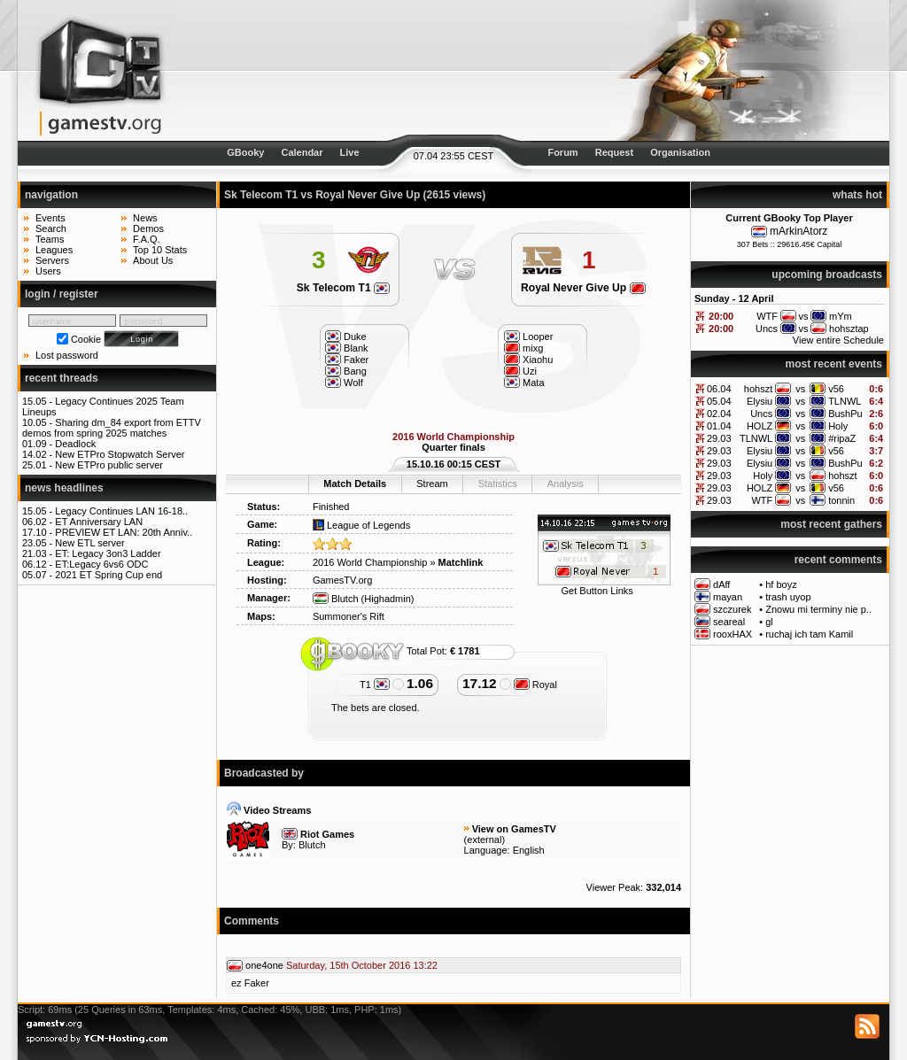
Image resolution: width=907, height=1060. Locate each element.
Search (50, 228)
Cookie (86, 339)
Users (48, 271)
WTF (761, 500)
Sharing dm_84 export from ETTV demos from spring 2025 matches (111, 427)
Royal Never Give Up (583, 288)
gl (769, 621)
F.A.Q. (146, 239)
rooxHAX (732, 634)
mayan (727, 597)
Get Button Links (597, 590)
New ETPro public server (109, 465)
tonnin (841, 500)
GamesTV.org (342, 580)
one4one (264, 965)
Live (350, 152)
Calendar (301, 152)
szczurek (732, 609)
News (145, 218)
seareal (729, 621)
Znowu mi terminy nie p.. (818, 609)
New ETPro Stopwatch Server (119, 454)
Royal (535, 684)
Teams (49, 239)
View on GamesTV (514, 829)
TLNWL (844, 401)
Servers (52, 260)
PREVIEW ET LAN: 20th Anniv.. (123, 532)
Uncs (761, 413)
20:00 (721, 316)
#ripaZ (842, 438)
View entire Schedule (838, 340)
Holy (838, 426)
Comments (251, 921)
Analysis (565, 483)
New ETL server (89, 543)
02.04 (719, 413)
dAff (721, 584)
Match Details (354, 483)
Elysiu (759, 401)
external (484, 839)
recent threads (61, 378)
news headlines (64, 488)
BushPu (845, 413)
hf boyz (780, 584)
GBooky (245, 152)
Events (50, 218)
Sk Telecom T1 (343, 288)
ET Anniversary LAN (99, 521)
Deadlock (75, 443)
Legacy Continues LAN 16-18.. (121, 511)
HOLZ (759, 426)
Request (614, 152)
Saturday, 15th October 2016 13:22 (362, 965)
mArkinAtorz (798, 231)
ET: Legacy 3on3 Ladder (107, 553)
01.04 (719, 426)
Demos (148, 228)
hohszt (758, 388)
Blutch (336, 598)
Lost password (66, 355)
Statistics (497, 483)
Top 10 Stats (160, 249)
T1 (375, 684)
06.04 (719, 388)
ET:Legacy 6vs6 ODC (101, 564)
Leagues (54, 249)
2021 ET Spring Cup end (108, 574)
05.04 (719, 401)
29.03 (719, 438)
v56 (836, 388)
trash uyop (787, 597)
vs (800, 388)
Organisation (680, 152)
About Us (153, 260)
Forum (562, 152)
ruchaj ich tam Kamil (809, 634)
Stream (431, 483)
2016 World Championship (370, 562)
